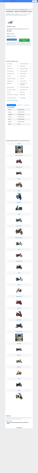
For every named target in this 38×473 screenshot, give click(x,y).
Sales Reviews (19, 105)
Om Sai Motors (25, 76)
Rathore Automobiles (25, 68)
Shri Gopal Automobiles (25, 87)
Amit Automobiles (12, 71)
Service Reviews (26, 105)
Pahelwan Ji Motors (12, 73)
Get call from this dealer (11, 39)
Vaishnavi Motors (25, 81)
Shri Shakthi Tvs (25, 66)
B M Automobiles (25, 73)
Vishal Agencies (12, 81)
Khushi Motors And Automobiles (25, 84)
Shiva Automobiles (12, 87)
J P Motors (12, 76)
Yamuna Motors (25, 97)
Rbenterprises (25, 94)
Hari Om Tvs (12, 66)
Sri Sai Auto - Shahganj (12, 89)
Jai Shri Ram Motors (25, 71)
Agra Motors (12, 83)
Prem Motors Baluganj (25, 63)
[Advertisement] (19, 133)
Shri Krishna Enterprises (12, 97)
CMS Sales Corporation (12, 78)
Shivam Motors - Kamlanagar (12, 101)
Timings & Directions (11, 105)
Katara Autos (25, 92)
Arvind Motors (12, 63)
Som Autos (25, 78)
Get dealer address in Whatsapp (24, 40)
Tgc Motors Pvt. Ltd (25, 89)
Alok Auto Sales (12, 68)
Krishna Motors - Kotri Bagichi (12, 95)
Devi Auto (12, 92)
